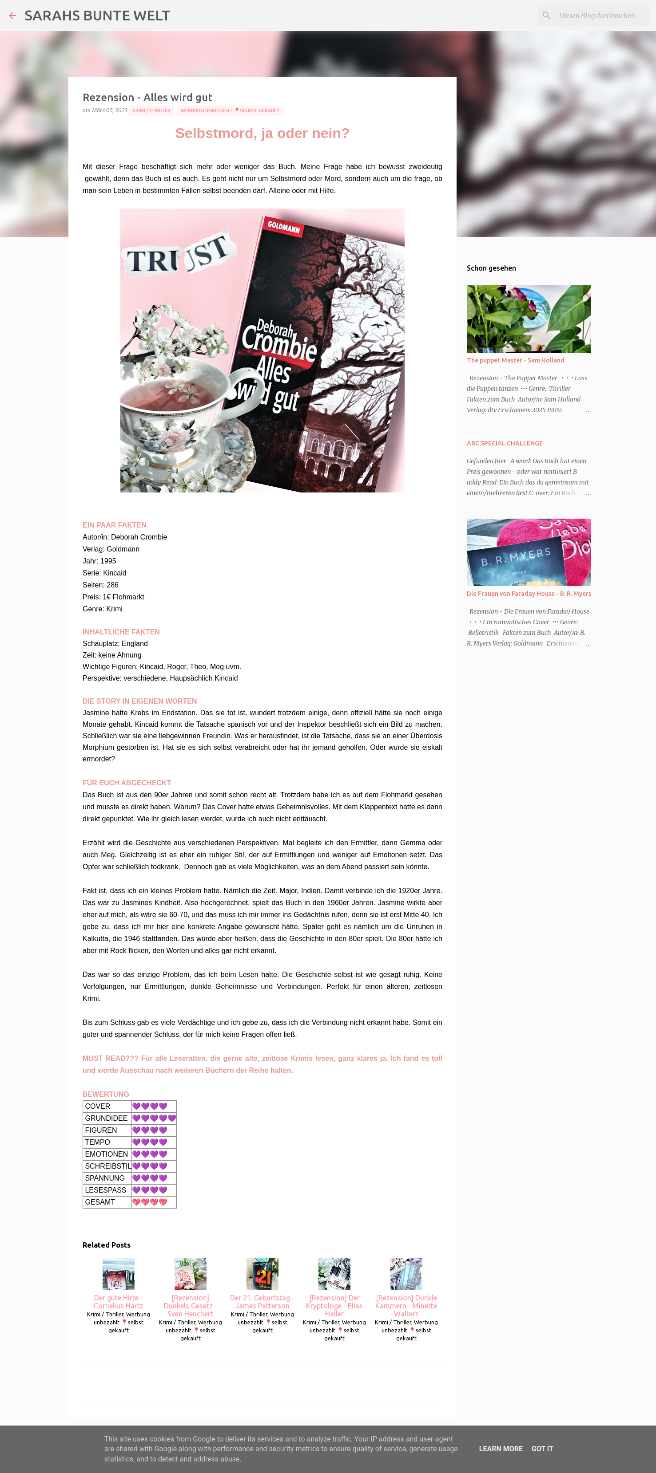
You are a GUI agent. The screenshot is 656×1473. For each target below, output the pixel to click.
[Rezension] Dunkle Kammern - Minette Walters (406, 1288)
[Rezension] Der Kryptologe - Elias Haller (334, 1288)
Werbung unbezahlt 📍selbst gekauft (230, 110)
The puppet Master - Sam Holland (516, 360)
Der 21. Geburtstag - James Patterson (262, 1284)
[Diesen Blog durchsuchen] (602, 15)
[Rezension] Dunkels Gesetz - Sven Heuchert (190, 1288)
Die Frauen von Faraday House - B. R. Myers (529, 593)
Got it (542, 1449)
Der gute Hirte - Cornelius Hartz (118, 1284)
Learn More (501, 1449)
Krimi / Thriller (151, 110)
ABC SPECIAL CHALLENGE (505, 443)
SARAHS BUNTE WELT (98, 15)
